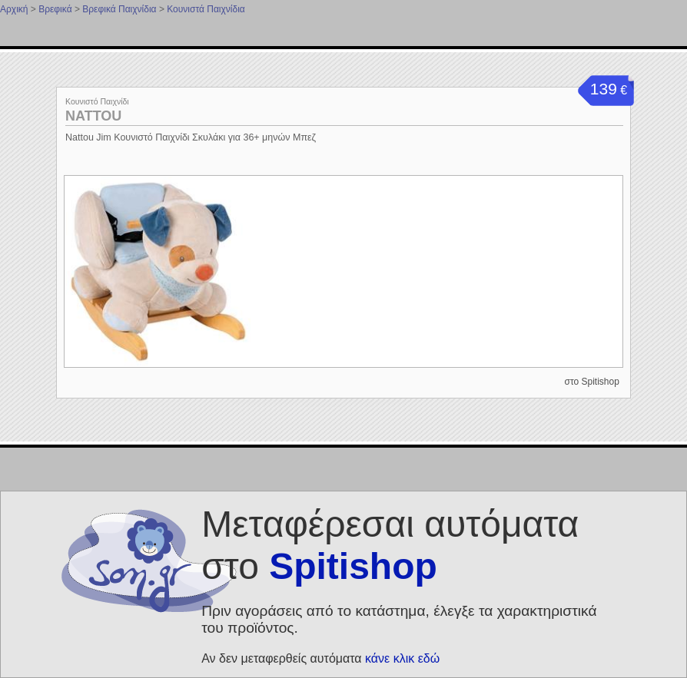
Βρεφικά (54, 9)
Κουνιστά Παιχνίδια (206, 9)
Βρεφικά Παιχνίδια (119, 9)
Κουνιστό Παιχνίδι (97, 101)
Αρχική (14, 9)
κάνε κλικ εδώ (402, 658)
